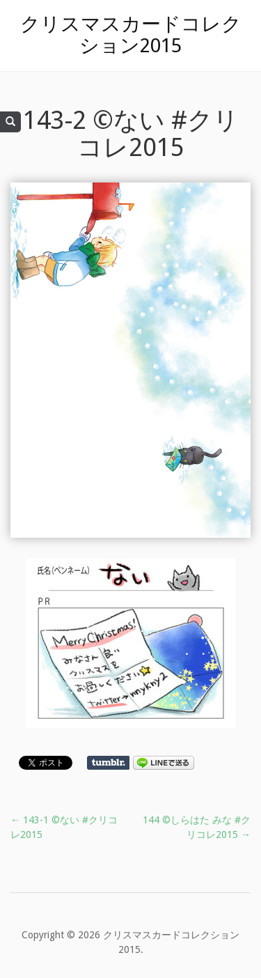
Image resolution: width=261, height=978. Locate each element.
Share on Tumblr (108, 763)
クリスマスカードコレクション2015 (131, 35)
